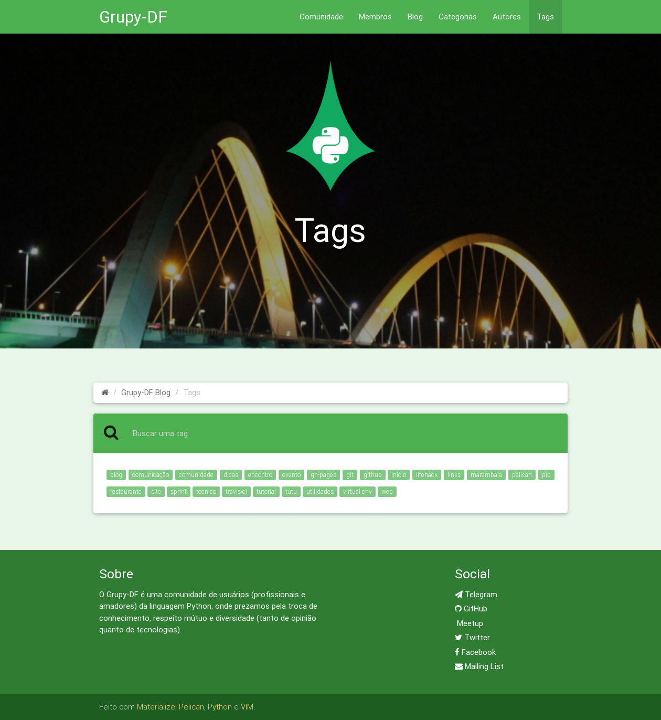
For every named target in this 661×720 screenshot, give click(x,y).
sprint (178, 491)
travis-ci (236, 491)
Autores (507, 17)
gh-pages (323, 475)
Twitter (472, 637)
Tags (545, 17)
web (387, 491)
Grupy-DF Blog (145, 392)
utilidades (320, 491)
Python (220, 707)
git (350, 475)
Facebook (475, 652)
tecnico (206, 491)
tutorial (266, 491)
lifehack (427, 475)
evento (291, 475)
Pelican (191, 707)
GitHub (471, 608)
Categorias (458, 17)
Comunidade (321, 17)
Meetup (469, 623)
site (156, 491)
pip (546, 475)
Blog (415, 17)
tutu (291, 491)
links (454, 475)
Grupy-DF (133, 16)
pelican (522, 475)
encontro (260, 475)
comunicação (150, 475)
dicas (230, 475)
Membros (375, 17)
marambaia (486, 475)
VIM (247, 707)
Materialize (156, 707)
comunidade (196, 475)
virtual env (357, 491)
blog (116, 475)
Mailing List (479, 666)
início (398, 475)
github (373, 475)
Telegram (476, 594)
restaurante (126, 491)
